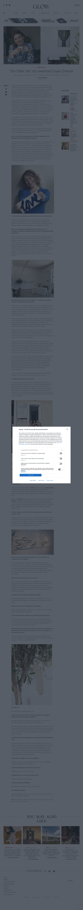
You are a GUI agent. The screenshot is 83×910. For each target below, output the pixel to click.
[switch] (60, 453)
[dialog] (41, 455)
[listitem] (41, 450)
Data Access (41, 480)
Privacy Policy (50, 480)
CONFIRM (30, 475)
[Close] (67, 429)
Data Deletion (33, 480)
